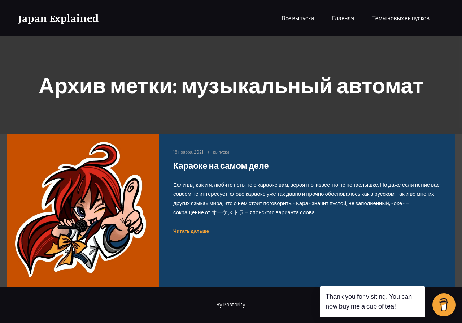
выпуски (221, 152)
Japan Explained (54, 18)
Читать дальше (191, 231)
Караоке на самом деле (221, 165)
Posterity (234, 304)
